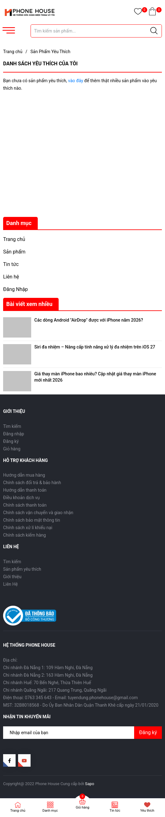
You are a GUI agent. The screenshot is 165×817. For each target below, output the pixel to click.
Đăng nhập (13, 433)
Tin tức (11, 264)
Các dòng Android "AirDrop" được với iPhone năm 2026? (88, 320)
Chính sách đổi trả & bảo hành (32, 482)
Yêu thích (147, 811)
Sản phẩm (14, 252)
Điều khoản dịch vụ (21, 497)
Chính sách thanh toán (24, 505)
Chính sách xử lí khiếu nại (27, 527)
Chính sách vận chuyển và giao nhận (38, 512)
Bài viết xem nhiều (29, 304)
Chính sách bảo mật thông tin (31, 520)
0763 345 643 (38, 697)
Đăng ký (11, 441)
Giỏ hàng (11, 448)
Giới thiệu (12, 576)
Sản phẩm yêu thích (22, 569)
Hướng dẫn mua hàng (24, 475)
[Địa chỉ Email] (82, 732)
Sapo (90, 783)
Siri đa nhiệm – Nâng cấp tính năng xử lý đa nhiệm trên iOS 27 (94, 346)
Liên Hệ (10, 584)
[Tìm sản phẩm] (96, 31)
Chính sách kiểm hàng (24, 535)
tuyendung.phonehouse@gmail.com (103, 697)
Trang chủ (14, 239)
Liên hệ (11, 277)
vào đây (75, 80)
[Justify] (154, 31)
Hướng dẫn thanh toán (24, 490)
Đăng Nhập (15, 289)
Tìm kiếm (12, 426)
